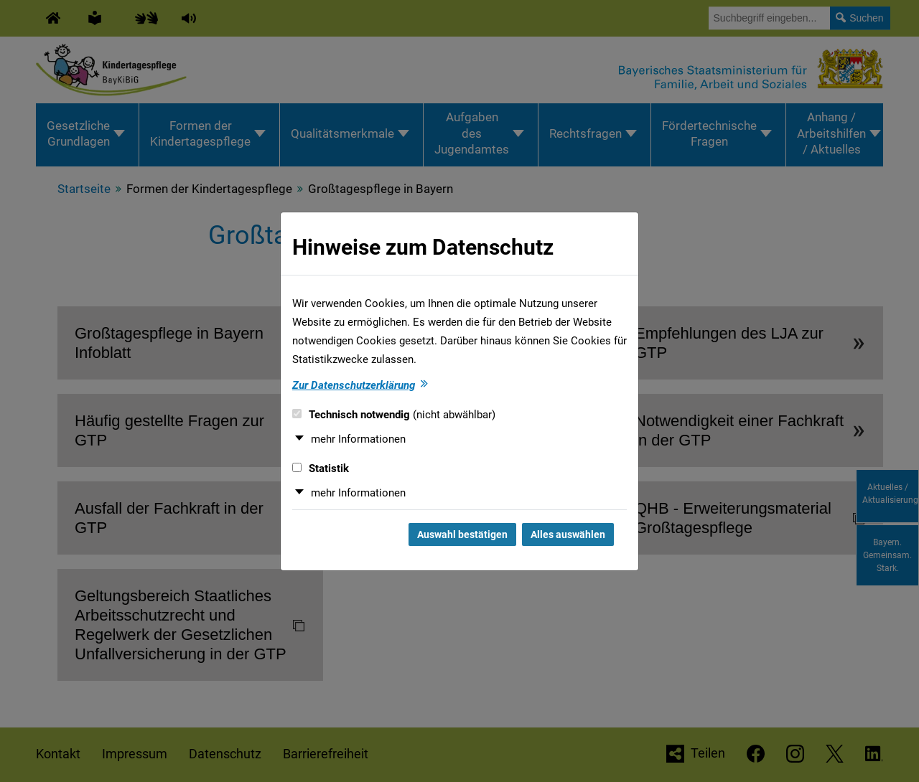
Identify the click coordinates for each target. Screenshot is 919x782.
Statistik (320, 468)
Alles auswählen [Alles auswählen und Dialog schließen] (568, 534)
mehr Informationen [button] (358, 439)
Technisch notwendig (393, 414)
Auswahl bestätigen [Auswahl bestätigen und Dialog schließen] (462, 534)
